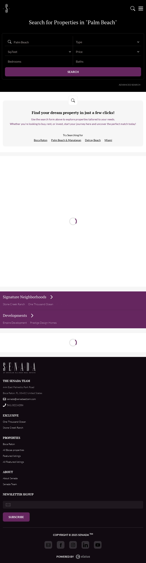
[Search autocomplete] (39, 42)
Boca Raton (40, 140)
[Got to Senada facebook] (60, 545)
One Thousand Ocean (14, 421)
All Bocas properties (13, 449)
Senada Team (10, 484)
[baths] (107, 61)
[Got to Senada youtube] (98, 545)
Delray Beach (93, 140)
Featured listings (12, 455)
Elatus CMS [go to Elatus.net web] (82, 557)
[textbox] (105, 42)
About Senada (10, 478)
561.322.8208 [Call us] (15, 405)
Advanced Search (129, 84)
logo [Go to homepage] (6, 7)
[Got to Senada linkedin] (85, 545)
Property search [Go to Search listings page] (132, 7)
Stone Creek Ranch (14, 304)
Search (73, 72)
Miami (108, 140)
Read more (74, 216)
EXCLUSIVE (11, 415)
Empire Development (15, 322)
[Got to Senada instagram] (73, 545)
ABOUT (8, 472)
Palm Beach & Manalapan (66, 140)
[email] (73, 505)
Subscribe (16, 517)
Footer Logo (19, 368)
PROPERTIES (11, 438)
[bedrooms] (39, 61)
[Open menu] (140, 7)
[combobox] (107, 42)
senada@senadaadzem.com (21, 398)
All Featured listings (13, 461)
